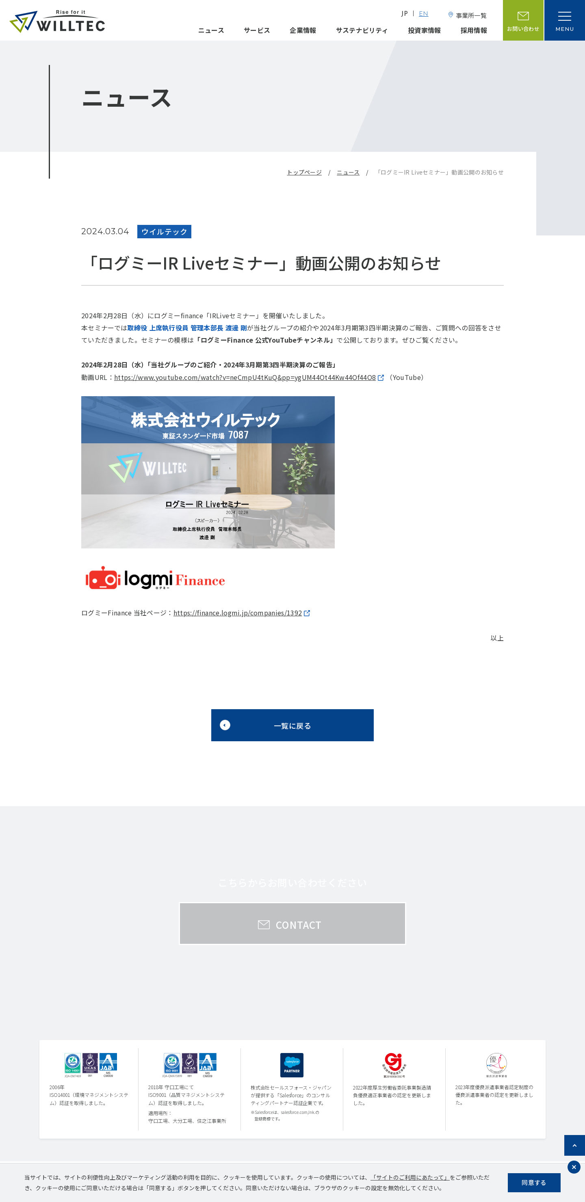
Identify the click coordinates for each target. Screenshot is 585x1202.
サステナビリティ (362, 30)
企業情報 (303, 30)
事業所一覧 (471, 15)
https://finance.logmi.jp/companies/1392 (237, 612)
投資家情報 (424, 30)
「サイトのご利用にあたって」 (410, 1177)
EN (424, 14)
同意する (534, 1182)
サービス (257, 30)
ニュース (211, 30)
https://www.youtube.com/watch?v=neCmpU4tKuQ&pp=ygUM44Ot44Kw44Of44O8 (245, 377)
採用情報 (474, 30)
